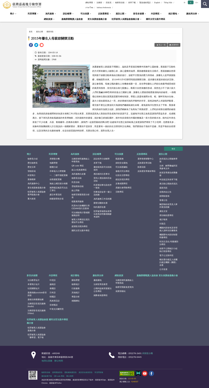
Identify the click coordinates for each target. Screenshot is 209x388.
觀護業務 (120, 158)
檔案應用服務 (78, 201)
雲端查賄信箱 (78, 186)
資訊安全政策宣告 (86, 372)
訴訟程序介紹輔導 (102, 158)
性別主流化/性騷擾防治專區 (168, 242)
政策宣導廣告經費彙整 (168, 173)
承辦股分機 (55, 158)
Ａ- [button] (184, 2)
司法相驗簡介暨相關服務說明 (81, 213)
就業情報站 (121, 291)
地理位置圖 (47, 360)
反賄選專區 (103, 13)
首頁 (30, 31)
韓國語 (53, 296)
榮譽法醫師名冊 (101, 203)
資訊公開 (120, 13)
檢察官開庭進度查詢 (125, 287)
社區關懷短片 (34, 288)
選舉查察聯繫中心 (146, 158)
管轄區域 (32, 171)
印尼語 (53, 280)
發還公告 (163, 200)
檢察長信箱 (119, 2)
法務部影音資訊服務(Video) (37, 311)
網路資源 (48, 19)
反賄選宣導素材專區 (147, 171)
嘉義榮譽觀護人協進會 (72, 19)
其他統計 (76, 292)
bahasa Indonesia (104, 7)
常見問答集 (99, 372)
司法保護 (85, 13)
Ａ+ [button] (196, 2)
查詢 (205, 4)
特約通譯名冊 (100, 207)
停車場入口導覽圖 (58, 171)
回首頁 (108, 2)
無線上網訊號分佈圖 (59, 183)
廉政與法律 (191, 13)
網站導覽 (89, 2)
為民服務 (49, 13)
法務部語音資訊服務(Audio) (37, 304)
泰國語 (53, 288)
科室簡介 (32, 175)
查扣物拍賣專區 (166, 215)
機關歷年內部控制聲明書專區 (168, 236)
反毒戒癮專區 (122, 183)
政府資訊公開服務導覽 (168, 160)
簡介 (12, 13)
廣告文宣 (163, 211)
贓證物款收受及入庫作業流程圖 (168, 205)
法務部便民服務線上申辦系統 (81, 160)
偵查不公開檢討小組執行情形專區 (168, 249)
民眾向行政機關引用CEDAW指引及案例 (81, 207)
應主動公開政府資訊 (168, 183)
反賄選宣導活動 (145, 163)
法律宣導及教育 (101, 284)
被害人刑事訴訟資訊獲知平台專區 (81, 220)
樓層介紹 (54, 167)
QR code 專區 (78, 165)
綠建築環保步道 (57, 198)
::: (2, 2)
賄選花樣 (142, 167)
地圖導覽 (54, 163)
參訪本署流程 (56, 194)
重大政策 (32, 198)
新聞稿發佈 (164, 196)
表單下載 (132, 2)
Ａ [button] (191, 2)
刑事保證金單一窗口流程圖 (103, 193)
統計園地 (172, 13)
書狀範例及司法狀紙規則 (103, 168)
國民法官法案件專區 (155, 19)
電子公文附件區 (166, 255)
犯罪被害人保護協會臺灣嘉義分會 (37, 193)
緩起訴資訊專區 (123, 179)
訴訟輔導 (67, 13)
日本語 (53, 292)
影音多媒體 (138, 13)
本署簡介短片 (34, 284)
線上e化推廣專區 (79, 170)
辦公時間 (58, 360)
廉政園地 (98, 280)
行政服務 (76, 288)
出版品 (162, 223)
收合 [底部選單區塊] (173, 149)
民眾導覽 (32, 13)
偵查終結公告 (165, 192)
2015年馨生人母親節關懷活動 (52, 38)
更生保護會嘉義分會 (97, 19)
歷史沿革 (32, 167)
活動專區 (120, 191)
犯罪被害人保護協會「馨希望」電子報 (37, 335)
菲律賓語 (54, 305)
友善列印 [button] (175, 45)
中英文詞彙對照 (57, 309)
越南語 (53, 284)
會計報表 (163, 219)
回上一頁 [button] (162, 45)
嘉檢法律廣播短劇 (36, 299)
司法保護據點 (122, 167)
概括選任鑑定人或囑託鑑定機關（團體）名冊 (168, 262)
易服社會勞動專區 (124, 187)
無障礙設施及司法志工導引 (59, 189)
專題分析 (76, 296)
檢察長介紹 (33, 158)
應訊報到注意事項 (102, 174)
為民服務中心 (34, 183)
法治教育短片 (34, 280)
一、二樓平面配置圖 (59, 175)
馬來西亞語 (55, 300)
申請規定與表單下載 (168, 179)
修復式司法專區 (123, 171)
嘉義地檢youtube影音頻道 (37, 293)
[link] (31, 45)
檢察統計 (76, 284)
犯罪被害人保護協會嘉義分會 (125, 19)
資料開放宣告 (57, 372)
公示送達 (163, 269)
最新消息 (50, 31)
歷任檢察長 (33, 163)
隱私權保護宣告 (71, 372)
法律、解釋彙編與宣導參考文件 (168, 167)
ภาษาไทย (89, 7)
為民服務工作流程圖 (103, 199)
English (157, 2)
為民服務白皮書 (79, 174)
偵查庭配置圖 (56, 179)
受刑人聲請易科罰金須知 (103, 179)
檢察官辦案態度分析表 (81, 195)
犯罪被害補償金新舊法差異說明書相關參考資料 (103, 214)
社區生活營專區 (123, 175)
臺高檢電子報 (46, 376)
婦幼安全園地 (122, 163)
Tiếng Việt (168, 2)
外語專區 (155, 13)
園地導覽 (76, 280)
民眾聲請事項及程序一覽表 (103, 186)
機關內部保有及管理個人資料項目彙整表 (168, 229)
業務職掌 (32, 179)
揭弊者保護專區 (101, 295)
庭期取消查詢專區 (80, 226)
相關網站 (76, 300)
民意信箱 (76, 182)
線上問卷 (76, 190)
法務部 (99, 2)
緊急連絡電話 (145, 2)
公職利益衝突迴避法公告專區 (103, 289)
